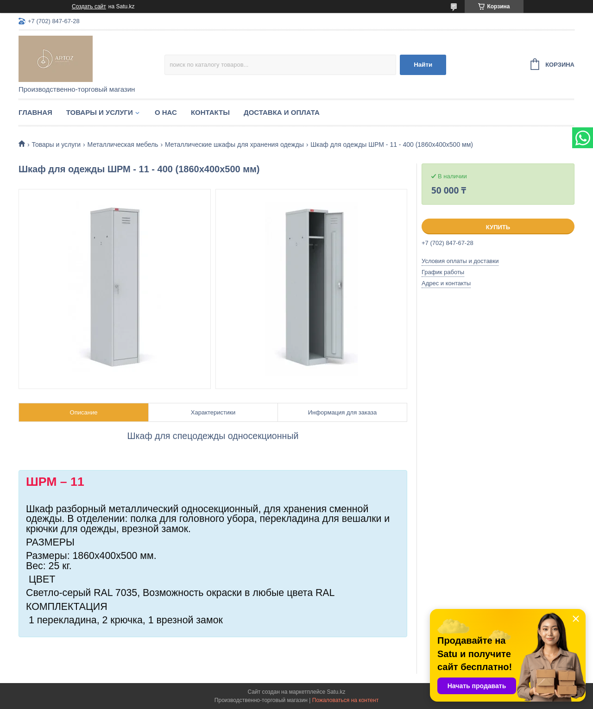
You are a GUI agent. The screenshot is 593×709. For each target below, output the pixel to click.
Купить (498, 227)
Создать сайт (89, 6)
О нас (166, 112)
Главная (35, 112)
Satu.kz (336, 692)
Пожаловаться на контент (345, 700)
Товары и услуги (99, 112)
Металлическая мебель (123, 144)
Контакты (210, 112)
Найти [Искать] (423, 64)
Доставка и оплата (282, 112)
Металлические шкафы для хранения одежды (234, 144)
